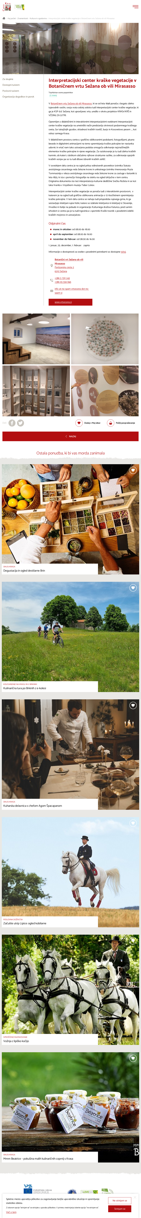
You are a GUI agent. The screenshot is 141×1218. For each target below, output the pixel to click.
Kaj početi (12, 19)
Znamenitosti (22, 19)
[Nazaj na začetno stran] (6, 6)
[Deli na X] (20, 423)
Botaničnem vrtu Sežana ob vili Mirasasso (71, 104)
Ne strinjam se (120, 1201)
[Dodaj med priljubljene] (87, 423)
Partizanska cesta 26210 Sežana (69, 265)
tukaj (123, 252)
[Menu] (135, 7)
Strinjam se (119, 1209)
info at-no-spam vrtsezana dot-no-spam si (72, 291)
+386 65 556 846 (63, 282)
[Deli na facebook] (12, 423)
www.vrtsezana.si (63, 302)
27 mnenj (53, 95)
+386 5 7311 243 (62, 278)
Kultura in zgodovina (38, 19)
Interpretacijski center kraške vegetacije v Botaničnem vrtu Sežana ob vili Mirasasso (81, 19)
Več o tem (11, 1212)
